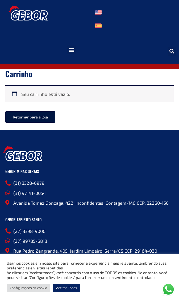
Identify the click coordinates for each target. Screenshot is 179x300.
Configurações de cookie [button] (28, 288)
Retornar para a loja (30, 116)
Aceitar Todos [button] (66, 288)
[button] (71, 50)
